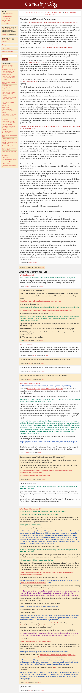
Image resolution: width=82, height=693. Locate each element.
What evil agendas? (27, 275)
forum (42, 267)
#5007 (43, 379)
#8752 (39, 452)
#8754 (43, 504)
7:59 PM (34, 355)
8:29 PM (27, 452)
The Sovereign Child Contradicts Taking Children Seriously (8, 111)
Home (61, 12)
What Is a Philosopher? (7, 145)
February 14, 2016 (32, 262)
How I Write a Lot (6, 80)
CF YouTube (5, 24)
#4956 (41, 340)
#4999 (42, 363)
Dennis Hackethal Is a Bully (8, 90)
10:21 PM (30, 504)
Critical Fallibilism (7, 16)
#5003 (42, 371)
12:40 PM (26, 340)
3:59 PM (30, 690)
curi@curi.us (9, 14)
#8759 (42, 690)
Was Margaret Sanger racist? (30, 383)
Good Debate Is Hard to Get (8, 69)
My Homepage (6, 20)
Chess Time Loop (6, 157)
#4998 (46, 355)
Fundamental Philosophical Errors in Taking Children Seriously (8, 128)
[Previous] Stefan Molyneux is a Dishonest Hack (40, 12)
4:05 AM (30, 371)
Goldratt (4, 41)
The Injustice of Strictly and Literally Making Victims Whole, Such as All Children (9, 123)
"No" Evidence (5, 155)
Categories (5, 45)
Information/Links (7, 52)
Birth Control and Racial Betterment (33, 583)
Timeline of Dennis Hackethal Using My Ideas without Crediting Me (9, 99)
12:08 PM (30, 379)
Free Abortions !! (26, 345)
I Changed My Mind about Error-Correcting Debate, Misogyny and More (8, 73)
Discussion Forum (7, 18)
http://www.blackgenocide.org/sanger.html (35, 475)
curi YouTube (6, 22)
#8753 (43, 479)
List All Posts (6, 48)
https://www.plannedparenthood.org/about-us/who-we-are (40, 301)
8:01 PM (30, 363)
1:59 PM (27, 682)
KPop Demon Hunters (7, 85)
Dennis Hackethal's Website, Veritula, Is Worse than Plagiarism (9, 94)
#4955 (41, 286)
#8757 (39, 682)
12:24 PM (26, 286)
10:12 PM (30, 479)
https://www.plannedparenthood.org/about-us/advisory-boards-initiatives (46, 310)
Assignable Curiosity (7, 88)
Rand (3, 39)
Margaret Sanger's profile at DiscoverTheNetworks (45, 389)
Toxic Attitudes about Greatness (9, 159)
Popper (10, 39)
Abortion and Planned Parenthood (38, 19)
